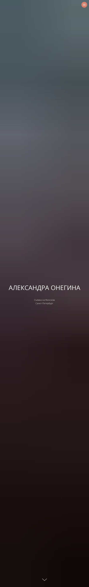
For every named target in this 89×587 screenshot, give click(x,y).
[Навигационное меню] (84, 5)
